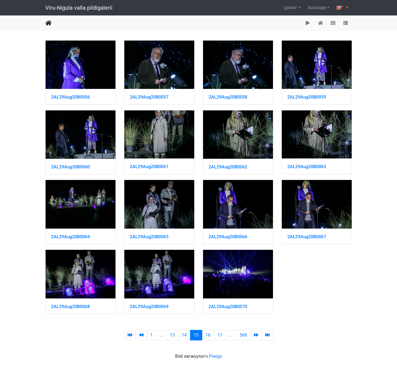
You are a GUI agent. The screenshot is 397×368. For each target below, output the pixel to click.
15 (196, 335)
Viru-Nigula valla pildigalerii (78, 7)
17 (219, 335)
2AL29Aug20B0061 (149, 166)
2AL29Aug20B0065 (149, 236)
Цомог (290, 7)
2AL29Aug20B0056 (70, 97)
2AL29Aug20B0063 (306, 166)
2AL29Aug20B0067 (306, 236)
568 (243, 335)
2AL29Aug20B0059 (306, 97)
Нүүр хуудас (48, 23)
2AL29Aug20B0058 (228, 97)
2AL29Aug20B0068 (70, 306)
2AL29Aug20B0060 (70, 167)
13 (172, 335)
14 (184, 335)
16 (208, 335)
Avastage (317, 7)
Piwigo (215, 356)
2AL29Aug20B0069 (149, 306)
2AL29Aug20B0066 (228, 236)
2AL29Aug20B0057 (149, 97)
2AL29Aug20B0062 (228, 167)
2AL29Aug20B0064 (70, 236)
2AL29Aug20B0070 (228, 306)
